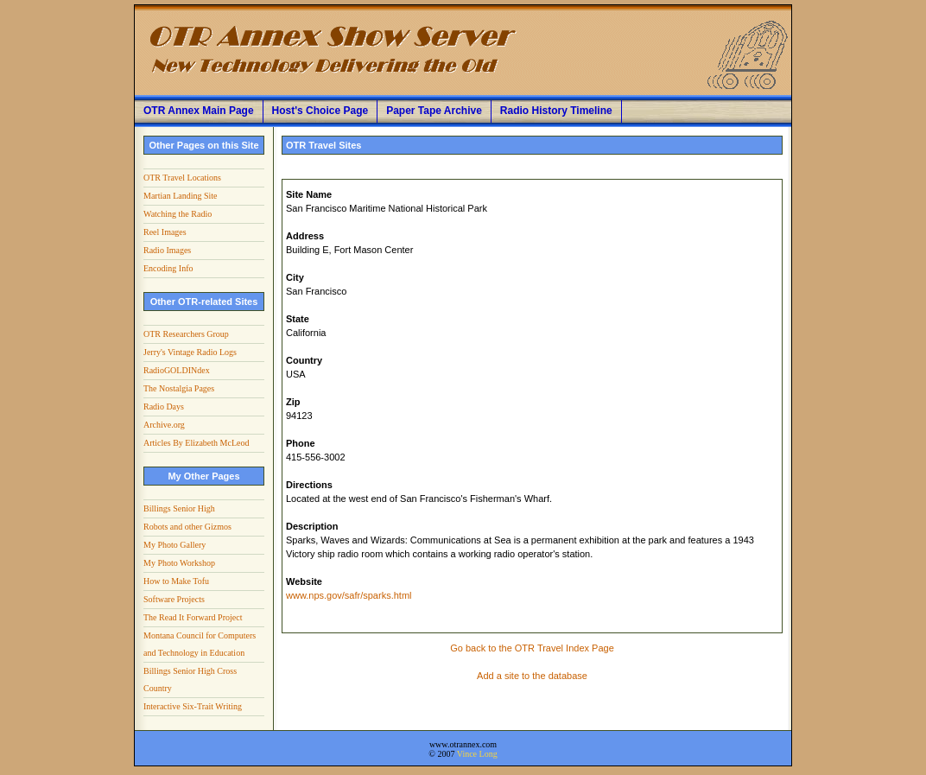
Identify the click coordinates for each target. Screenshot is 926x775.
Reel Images (165, 232)
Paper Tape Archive (434, 111)
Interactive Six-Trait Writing (192, 706)
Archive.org (164, 424)
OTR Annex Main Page (198, 111)
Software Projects (174, 599)
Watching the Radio (177, 214)
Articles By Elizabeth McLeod (196, 443)
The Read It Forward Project (192, 617)
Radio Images (167, 250)
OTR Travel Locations (182, 177)
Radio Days (163, 406)
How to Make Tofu (176, 581)
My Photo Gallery (174, 544)
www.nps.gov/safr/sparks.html (349, 595)
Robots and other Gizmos (187, 526)
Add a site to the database (532, 675)
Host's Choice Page (320, 111)
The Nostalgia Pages (178, 388)
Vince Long (477, 754)
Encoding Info (168, 268)
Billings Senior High (179, 508)
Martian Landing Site (180, 195)
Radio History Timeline (556, 111)
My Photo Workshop (179, 563)
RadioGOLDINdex (176, 370)
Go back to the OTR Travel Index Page (532, 648)
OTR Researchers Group (186, 334)
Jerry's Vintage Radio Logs (190, 352)
